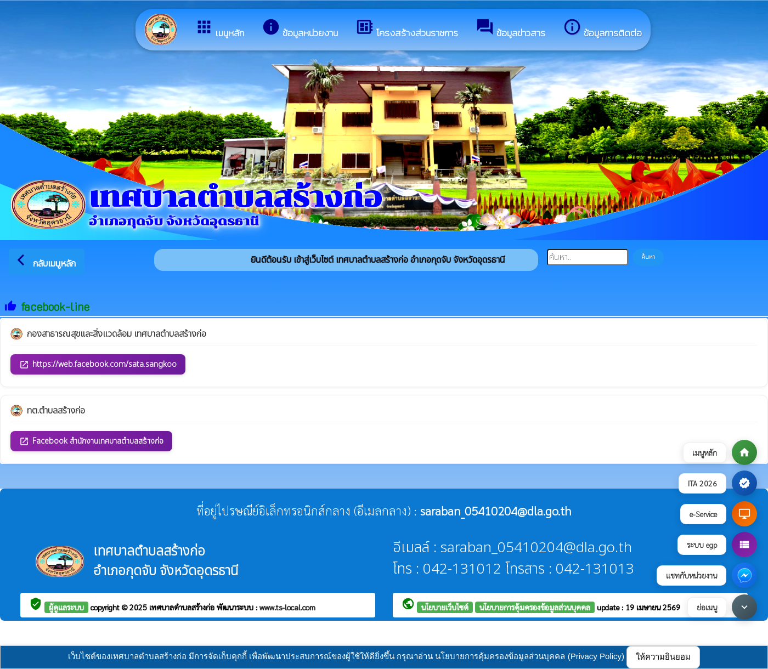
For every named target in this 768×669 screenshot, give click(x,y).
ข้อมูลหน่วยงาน (300, 29)
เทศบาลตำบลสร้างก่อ (183, 607)
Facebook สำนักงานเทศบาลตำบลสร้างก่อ (91, 441)
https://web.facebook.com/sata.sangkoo (98, 364)
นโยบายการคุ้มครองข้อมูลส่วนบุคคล (534, 607)
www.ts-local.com (287, 607)
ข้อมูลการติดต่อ (602, 29)
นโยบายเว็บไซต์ (444, 607)
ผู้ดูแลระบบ (66, 607)
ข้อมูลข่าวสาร (510, 29)
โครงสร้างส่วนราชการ (406, 29)
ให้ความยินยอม (663, 656)
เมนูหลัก (219, 29)
